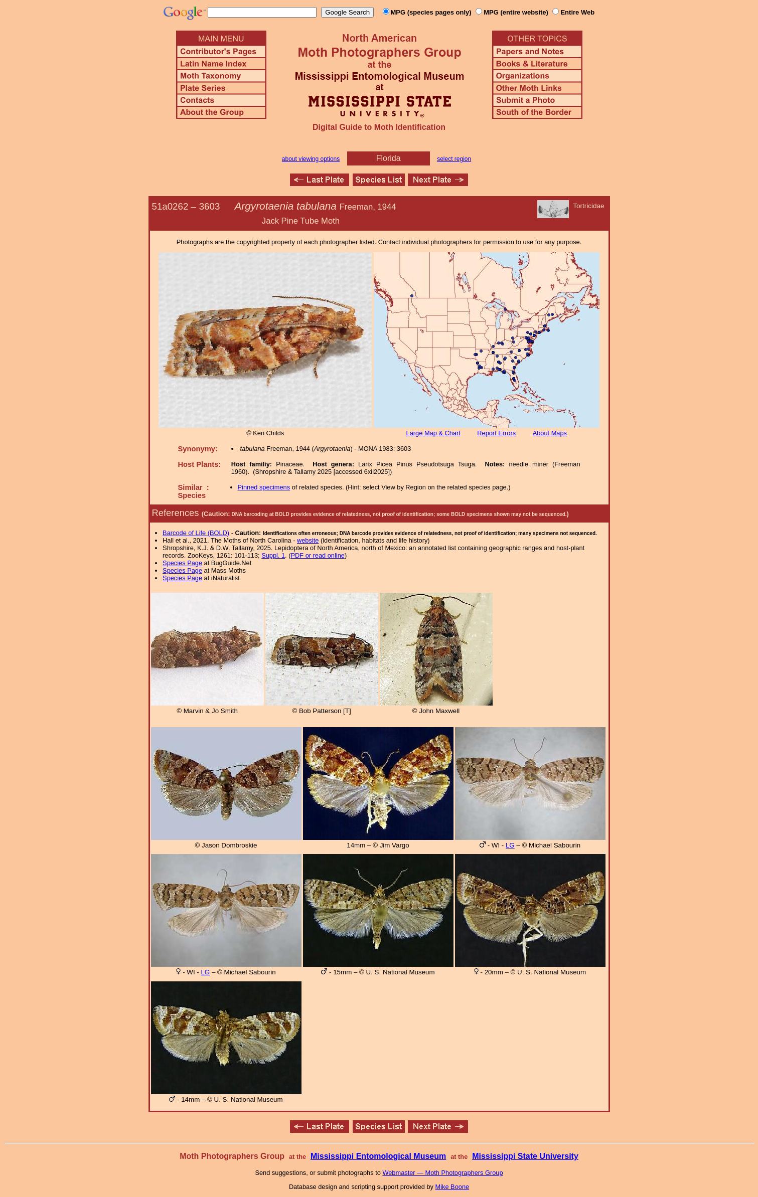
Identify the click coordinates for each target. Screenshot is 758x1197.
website (308, 540)
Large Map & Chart (433, 433)
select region (454, 158)
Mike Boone (452, 1186)
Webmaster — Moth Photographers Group (442, 1172)
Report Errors (496, 433)
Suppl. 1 (273, 555)
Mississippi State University (525, 1156)
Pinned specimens (264, 487)
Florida (388, 158)
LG (510, 845)
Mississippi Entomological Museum (378, 1156)
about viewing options (311, 158)
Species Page (182, 563)
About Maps (550, 433)
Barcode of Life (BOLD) (196, 533)
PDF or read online (317, 555)
